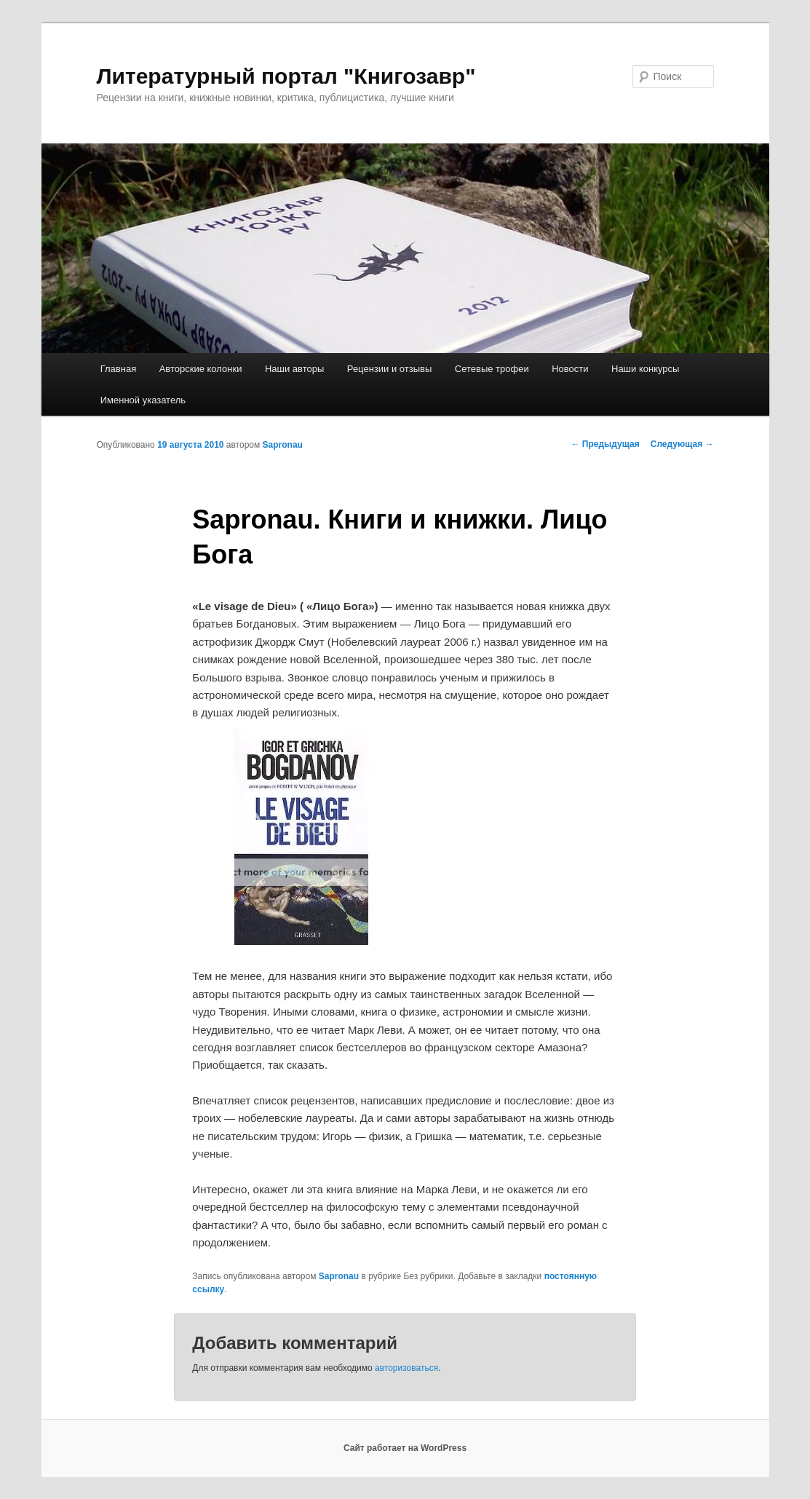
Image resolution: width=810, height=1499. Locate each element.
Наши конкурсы (645, 368)
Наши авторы (294, 368)
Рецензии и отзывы (389, 368)
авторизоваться (406, 1368)
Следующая (682, 444)
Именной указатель (143, 400)
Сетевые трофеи (492, 368)
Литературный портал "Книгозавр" (286, 76)
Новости (570, 368)
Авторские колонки (200, 368)
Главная (118, 368)
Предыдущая (605, 444)
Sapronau (283, 445)
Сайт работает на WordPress (405, 1448)
